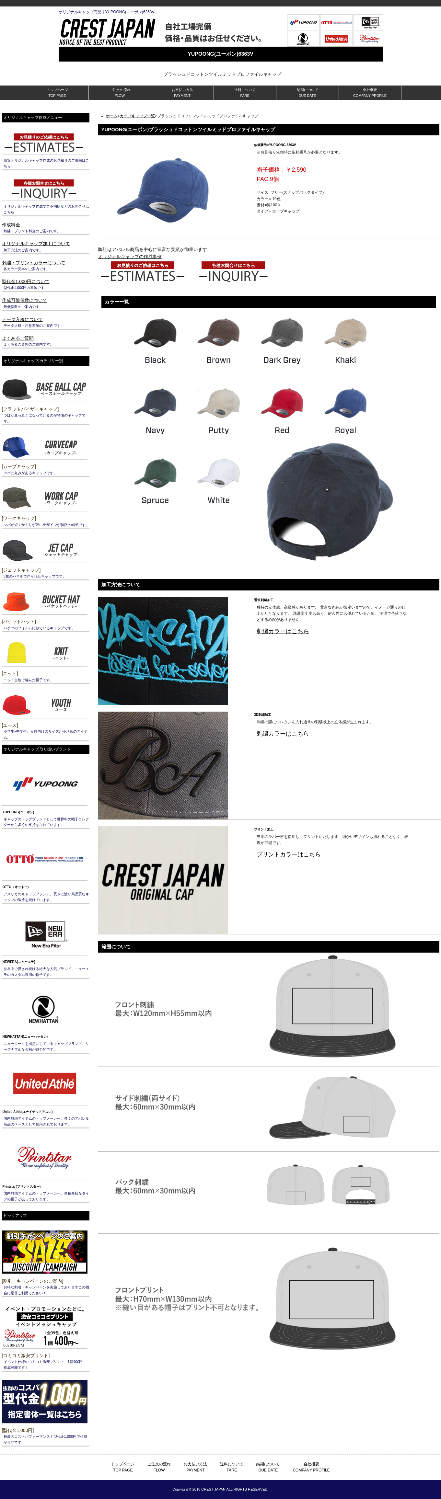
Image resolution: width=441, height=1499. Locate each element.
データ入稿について (22, 319)
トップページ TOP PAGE (57, 92)
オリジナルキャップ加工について (36, 243)
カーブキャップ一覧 (137, 116)
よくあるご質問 (18, 338)
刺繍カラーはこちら (283, 631)
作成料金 (11, 224)
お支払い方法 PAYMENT (182, 92)
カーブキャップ (285, 211)
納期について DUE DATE (307, 92)
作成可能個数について (24, 300)
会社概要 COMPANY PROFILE (370, 92)
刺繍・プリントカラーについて (33, 262)
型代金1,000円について (26, 281)
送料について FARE (245, 92)
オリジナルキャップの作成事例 (130, 256)
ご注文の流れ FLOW (120, 92)
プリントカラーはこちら (289, 854)
